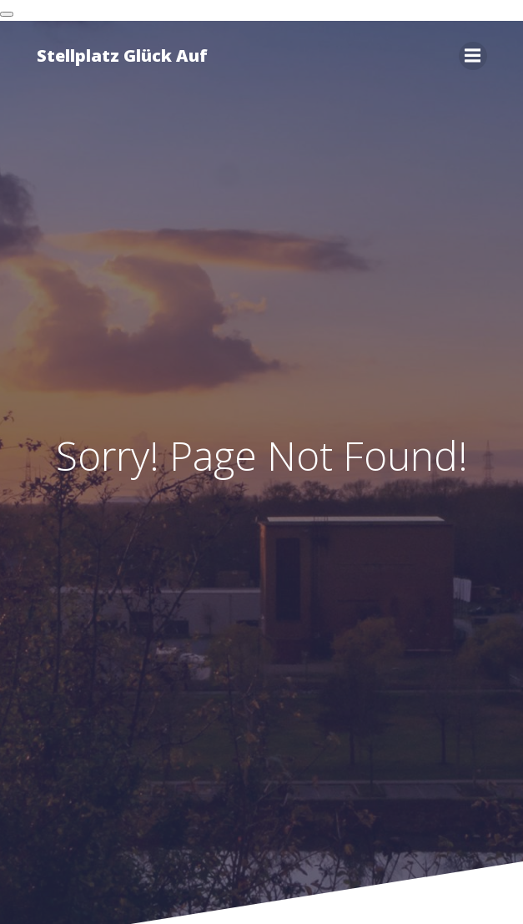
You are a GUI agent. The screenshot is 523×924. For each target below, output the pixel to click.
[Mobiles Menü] (473, 56)
